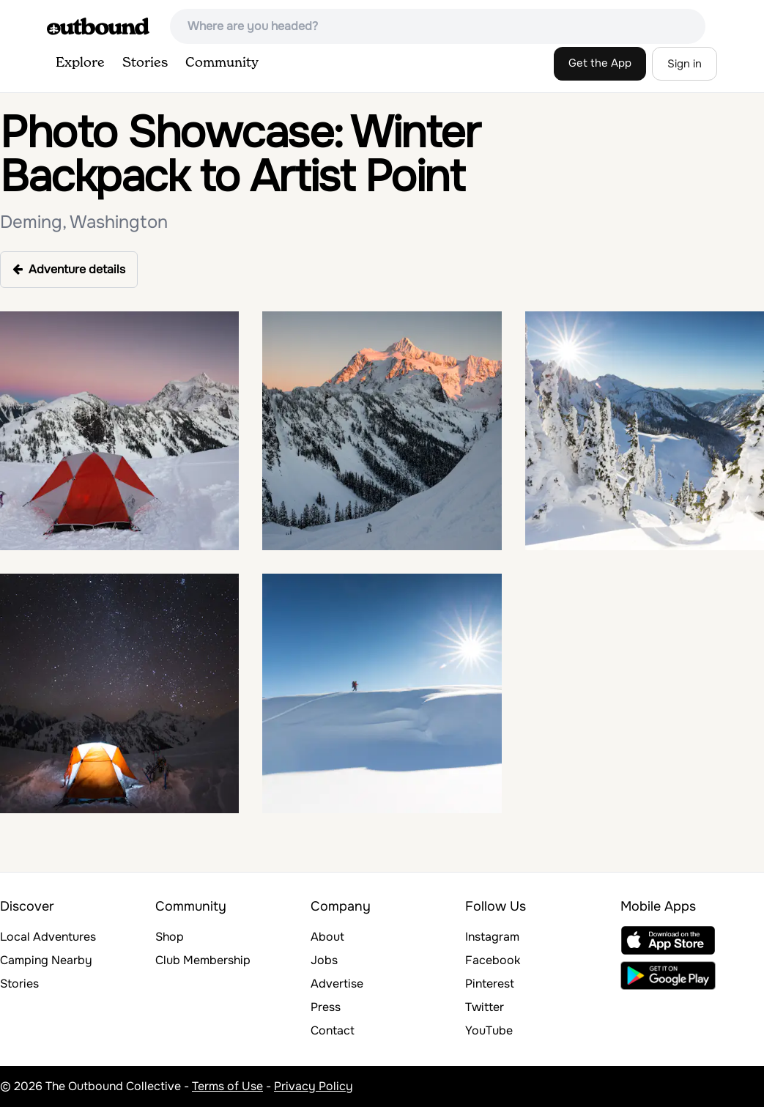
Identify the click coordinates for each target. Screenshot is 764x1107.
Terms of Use (227, 1086)
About (327, 936)
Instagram (492, 936)
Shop (169, 936)
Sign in (684, 63)
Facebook (492, 960)
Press (326, 1007)
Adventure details (68, 269)
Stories (145, 63)
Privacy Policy (313, 1086)
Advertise (337, 983)
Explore (80, 63)
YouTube (489, 1030)
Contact (333, 1030)
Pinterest (489, 983)
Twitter (484, 1007)
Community (222, 63)
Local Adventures (48, 936)
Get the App (599, 63)
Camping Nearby (46, 960)
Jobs (324, 960)
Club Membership (203, 960)
